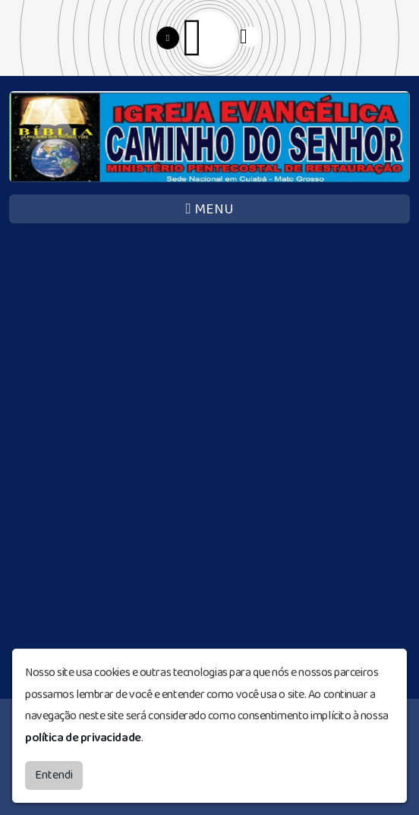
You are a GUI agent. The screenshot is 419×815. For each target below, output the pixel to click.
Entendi (54, 774)
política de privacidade (83, 737)
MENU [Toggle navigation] (209, 209)
